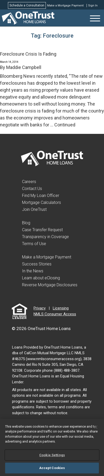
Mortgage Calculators (41, 202)
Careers (29, 181)
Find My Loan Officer (40, 195)
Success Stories (36, 264)
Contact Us (32, 188)
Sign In (93, 5)
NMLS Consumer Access (55, 314)
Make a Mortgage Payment (65, 5)
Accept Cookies (52, 468)
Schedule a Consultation (26, 5)
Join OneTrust (34, 209)
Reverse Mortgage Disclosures (49, 284)
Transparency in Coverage (45, 236)
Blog (26, 222)
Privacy (40, 308)
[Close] (95, 427)
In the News (32, 271)
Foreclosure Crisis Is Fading (28, 54)
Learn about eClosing (41, 277)
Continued (64, 124)
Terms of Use (34, 243)
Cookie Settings (52, 455)
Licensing (61, 308)
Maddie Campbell (23, 67)
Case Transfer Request (42, 229)
